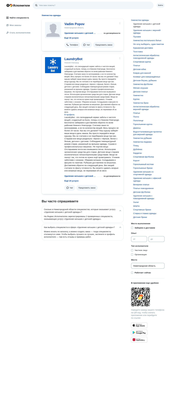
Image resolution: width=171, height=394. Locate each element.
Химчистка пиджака (142, 142)
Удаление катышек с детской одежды (80, 33)
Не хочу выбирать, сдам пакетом (148, 44)
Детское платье (140, 91)
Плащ (136, 145)
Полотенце (138, 120)
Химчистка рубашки (142, 138)
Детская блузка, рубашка (144, 80)
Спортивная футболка (143, 157)
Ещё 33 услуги (71, 38)
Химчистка (138, 95)
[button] (72, 45)
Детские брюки (140, 217)
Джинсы (137, 128)
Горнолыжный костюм (143, 164)
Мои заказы (13, 25)
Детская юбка (139, 69)
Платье (136, 65)
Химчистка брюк (140, 103)
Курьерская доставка (143, 48)
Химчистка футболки (143, 84)
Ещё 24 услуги (71, 181)
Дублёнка (137, 149)
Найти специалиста (17, 18)
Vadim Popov (74, 24)
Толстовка (138, 51)
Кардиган (137, 153)
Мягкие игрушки (140, 88)
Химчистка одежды (140, 20)
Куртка (136, 99)
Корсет (136, 160)
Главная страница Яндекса (7, 5)
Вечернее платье (141, 184)
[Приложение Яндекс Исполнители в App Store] (139, 325)
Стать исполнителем (18, 32)
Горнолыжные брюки (142, 168)
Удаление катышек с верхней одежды (146, 31)
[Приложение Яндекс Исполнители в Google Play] (139, 332)
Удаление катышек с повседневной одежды (143, 197)
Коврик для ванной (142, 73)
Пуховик (137, 37)
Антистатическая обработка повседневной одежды (146, 56)
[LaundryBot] (53, 65)
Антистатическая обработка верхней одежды (146, 107)
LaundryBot (73, 59)
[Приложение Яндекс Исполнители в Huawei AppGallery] (139, 339)
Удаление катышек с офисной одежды (147, 179)
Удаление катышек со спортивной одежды (143, 173)
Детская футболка (141, 192)
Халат (136, 202)
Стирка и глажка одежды (144, 213)
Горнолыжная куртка (142, 124)
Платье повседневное (143, 188)
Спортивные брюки (142, 209)
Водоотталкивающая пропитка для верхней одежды (147, 133)
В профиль (69, 114)
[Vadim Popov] (53, 30)
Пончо (136, 117)
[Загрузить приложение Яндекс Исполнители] (148, 296)
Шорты (136, 206)
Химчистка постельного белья (147, 40)
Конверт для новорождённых (146, 77)
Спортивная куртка (142, 62)
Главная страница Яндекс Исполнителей (18, 5)
